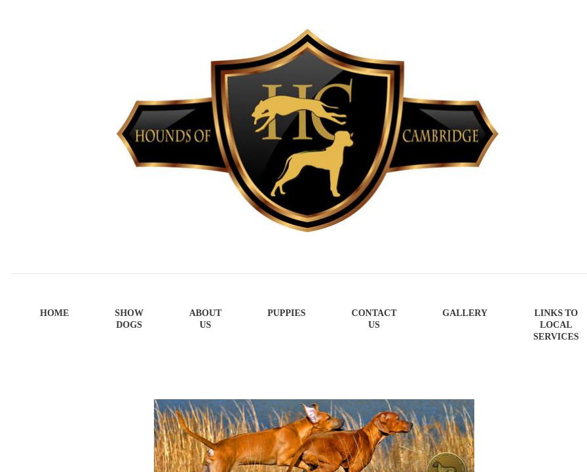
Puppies (286, 313)
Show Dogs (129, 319)
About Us (205, 319)
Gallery (464, 313)
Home (54, 313)
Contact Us (374, 319)
